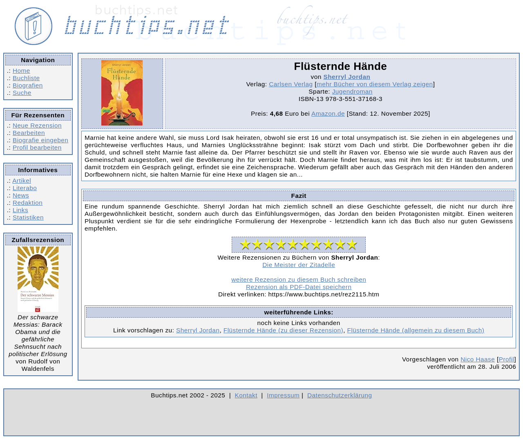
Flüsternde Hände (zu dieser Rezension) (283, 330)
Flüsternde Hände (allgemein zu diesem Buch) (416, 330)
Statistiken (28, 217)
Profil (506, 359)
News (21, 195)
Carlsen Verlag (291, 84)
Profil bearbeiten (37, 147)
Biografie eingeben (40, 140)
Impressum (283, 395)
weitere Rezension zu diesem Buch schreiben (298, 279)
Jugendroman (352, 91)
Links (20, 209)
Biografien (28, 85)
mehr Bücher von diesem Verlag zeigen (375, 84)
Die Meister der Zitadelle (298, 264)
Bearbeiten (29, 132)
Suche (22, 92)
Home (21, 70)
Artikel (21, 180)
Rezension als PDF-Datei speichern (299, 286)
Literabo (25, 187)
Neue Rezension (37, 125)
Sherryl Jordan (346, 76)
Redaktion (27, 202)
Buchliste (26, 77)
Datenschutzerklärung (339, 395)
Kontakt (246, 395)
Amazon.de (328, 113)
